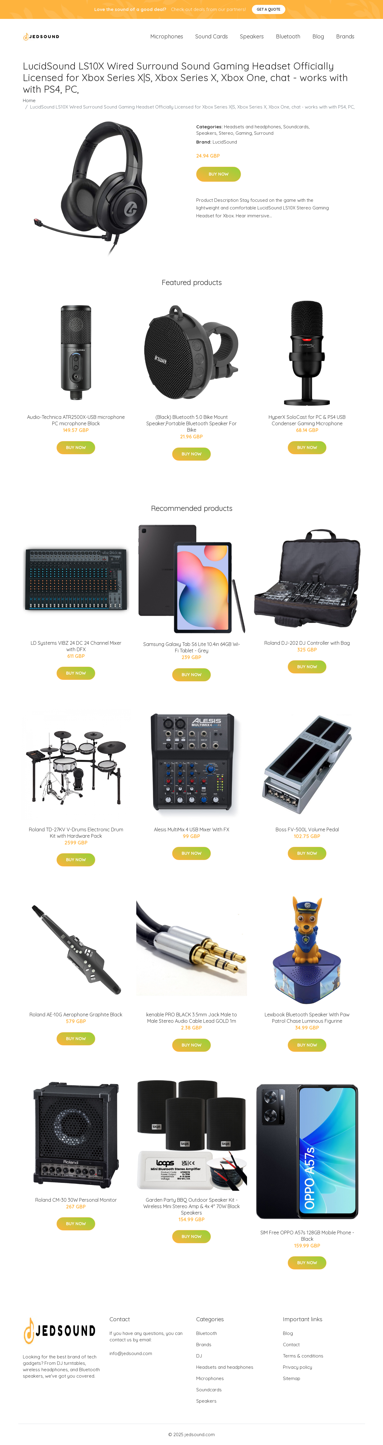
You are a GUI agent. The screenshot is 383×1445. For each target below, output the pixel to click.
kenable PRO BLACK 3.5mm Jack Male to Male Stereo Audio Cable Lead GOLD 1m (191, 1018)
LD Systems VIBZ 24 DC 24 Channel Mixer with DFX (76, 646)
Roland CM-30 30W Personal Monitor (76, 1200)
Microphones (166, 36)
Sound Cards (211, 36)
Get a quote (268, 9)
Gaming (243, 133)
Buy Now (218, 174)
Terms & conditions (303, 1356)
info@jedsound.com (131, 1353)
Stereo (226, 133)
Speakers (252, 36)
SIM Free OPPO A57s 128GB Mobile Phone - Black (307, 1235)
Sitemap (291, 1378)
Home (29, 100)
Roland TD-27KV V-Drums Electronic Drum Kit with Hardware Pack (76, 832)
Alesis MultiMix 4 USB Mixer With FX (191, 829)
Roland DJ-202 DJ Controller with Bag (307, 643)
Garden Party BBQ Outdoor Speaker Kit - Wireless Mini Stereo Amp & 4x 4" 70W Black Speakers (191, 1206)
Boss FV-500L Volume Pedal (307, 829)
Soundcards (296, 127)
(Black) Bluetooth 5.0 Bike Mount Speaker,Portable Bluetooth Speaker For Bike (191, 423)
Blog (318, 36)
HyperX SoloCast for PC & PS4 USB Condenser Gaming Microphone (307, 420)
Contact (291, 1344)
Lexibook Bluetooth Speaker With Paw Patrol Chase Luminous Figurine (307, 1018)
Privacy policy (297, 1367)
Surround (263, 133)
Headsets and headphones (252, 127)
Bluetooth (288, 36)
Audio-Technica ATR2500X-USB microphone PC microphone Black (76, 420)
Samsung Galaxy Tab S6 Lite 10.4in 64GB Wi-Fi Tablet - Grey (191, 647)
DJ (199, 1356)
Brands (345, 36)
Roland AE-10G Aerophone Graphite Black (76, 1015)
